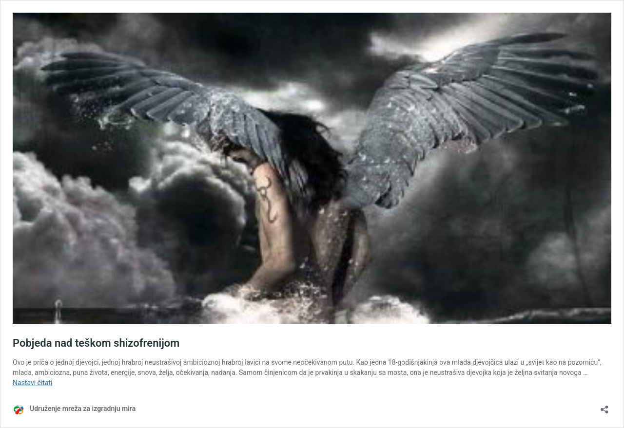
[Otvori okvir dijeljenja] (604, 406)
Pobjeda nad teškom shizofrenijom (96, 343)
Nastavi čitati (33, 383)
